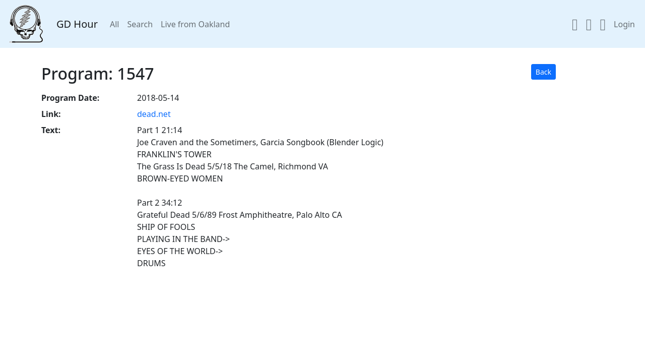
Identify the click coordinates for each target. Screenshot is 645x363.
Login (624, 24)
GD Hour (77, 24)
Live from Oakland (195, 24)
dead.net (154, 113)
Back (543, 72)
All (114, 24)
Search (140, 24)
